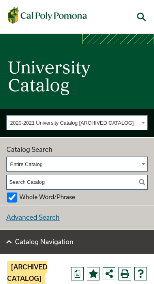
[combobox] (77, 122)
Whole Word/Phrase (47, 197)
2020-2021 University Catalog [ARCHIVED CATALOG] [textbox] (72, 123)
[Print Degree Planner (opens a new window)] (77, 273)
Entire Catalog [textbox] (26, 164)
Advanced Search (33, 217)
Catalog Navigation (44, 241)
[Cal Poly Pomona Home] (47, 15)
